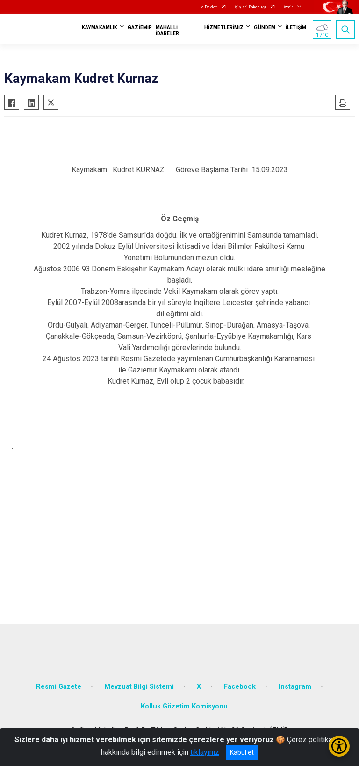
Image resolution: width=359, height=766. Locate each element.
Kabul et (242, 752)
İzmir (288, 7)
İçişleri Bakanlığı (250, 7)
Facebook (240, 687)
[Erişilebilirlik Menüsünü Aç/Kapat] (339, 746)
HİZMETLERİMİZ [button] (224, 27)
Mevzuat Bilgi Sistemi (139, 687)
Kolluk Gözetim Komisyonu (184, 706)
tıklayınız (204, 752)
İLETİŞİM (296, 27)
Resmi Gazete (58, 687)
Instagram (295, 687)
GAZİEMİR (140, 27)
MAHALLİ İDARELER (167, 30)
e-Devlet (209, 7)
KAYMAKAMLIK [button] (99, 27)
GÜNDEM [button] (264, 27)
